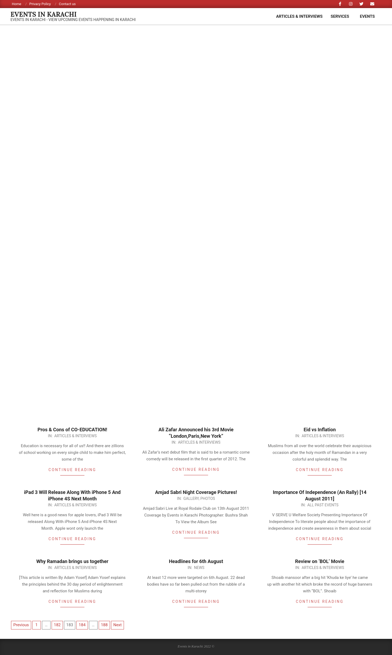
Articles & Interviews (75, 436)
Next (117, 624)
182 (57, 624)
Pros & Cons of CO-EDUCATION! (72, 429)
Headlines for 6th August (196, 561)
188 (104, 624)
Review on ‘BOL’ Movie (319, 561)
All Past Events (322, 505)
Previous (21, 624)
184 (82, 624)
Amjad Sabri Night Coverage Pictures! (196, 492)
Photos (207, 498)
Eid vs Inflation (320, 429)
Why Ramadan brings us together (72, 561)
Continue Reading (72, 470)
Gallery (191, 498)
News (199, 567)
